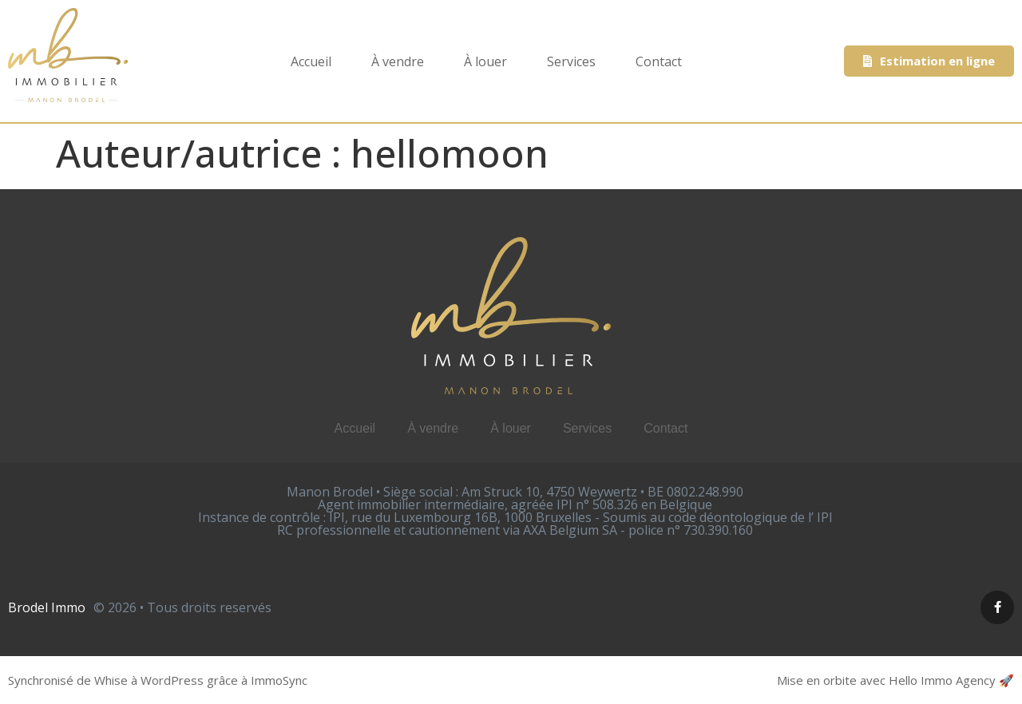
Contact (659, 61)
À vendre (397, 61)
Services (571, 61)
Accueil (311, 61)
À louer (485, 61)
